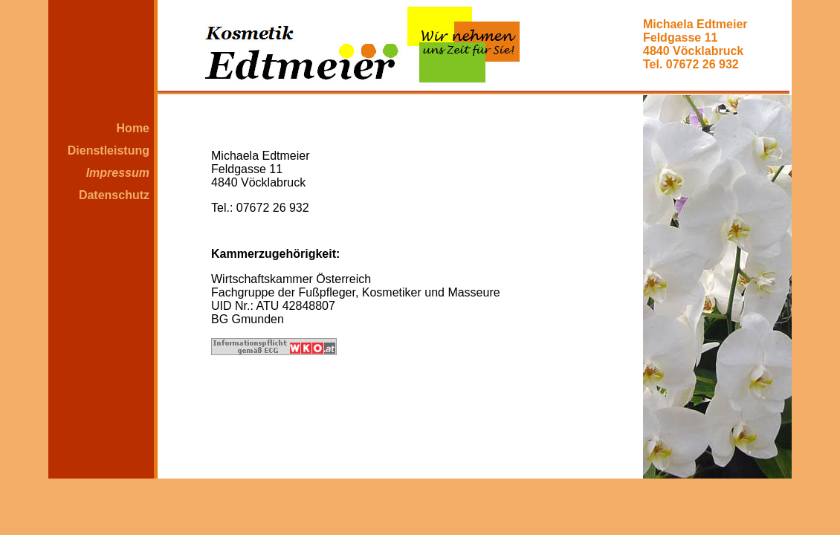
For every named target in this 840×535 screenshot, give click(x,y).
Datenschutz (114, 195)
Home (133, 128)
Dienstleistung (108, 150)
